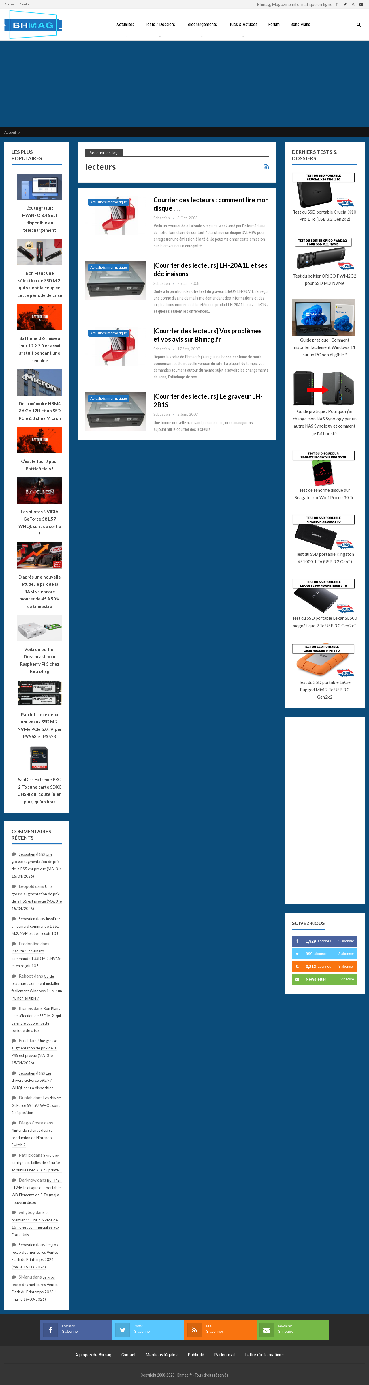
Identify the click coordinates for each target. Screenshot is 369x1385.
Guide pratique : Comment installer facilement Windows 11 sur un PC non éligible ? (324, 347)
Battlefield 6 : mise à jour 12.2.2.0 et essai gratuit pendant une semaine (39, 349)
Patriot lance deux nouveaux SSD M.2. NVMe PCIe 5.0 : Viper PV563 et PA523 (40, 725)
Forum (274, 24)
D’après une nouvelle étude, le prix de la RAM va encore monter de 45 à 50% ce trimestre (39, 591)
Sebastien (27, 854)
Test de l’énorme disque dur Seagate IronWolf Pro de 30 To (325, 493)
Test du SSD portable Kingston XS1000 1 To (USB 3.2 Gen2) (324, 557)
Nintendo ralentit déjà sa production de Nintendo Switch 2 (32, 1137)
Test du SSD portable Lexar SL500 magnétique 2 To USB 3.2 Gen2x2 (324, 621)
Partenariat (224, 1355)
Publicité (196, 1355)
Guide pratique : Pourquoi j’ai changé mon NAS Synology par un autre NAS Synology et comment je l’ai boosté (325, 422)
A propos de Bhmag (93, 1355)
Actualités (125, 24)
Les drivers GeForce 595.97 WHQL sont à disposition (33, 1080)
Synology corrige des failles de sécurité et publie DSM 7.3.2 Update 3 (37, 1162)
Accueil (10, 4)
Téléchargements (201, 24)
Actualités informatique (108, 202)
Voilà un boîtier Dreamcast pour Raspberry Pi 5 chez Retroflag (39, 660)
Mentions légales (162, 1355)
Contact (26, 4)
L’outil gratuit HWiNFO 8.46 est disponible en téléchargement (39, 219)
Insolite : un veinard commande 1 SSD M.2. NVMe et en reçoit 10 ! (36, 926)
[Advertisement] (184, 84)
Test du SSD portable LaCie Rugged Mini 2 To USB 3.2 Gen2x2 (325, 689)
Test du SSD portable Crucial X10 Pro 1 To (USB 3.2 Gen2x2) (324, 215)
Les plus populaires (27, 155)
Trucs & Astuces (242, 24)
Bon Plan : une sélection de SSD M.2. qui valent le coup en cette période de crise (39, 284)
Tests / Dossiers (160, 24)
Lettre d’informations (264, 1355)
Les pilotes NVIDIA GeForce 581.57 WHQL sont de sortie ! (39, 522)
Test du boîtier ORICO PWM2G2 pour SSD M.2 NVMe (324, 279)
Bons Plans (300, 24)
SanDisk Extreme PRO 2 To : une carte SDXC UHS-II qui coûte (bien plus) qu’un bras (40, 790)
